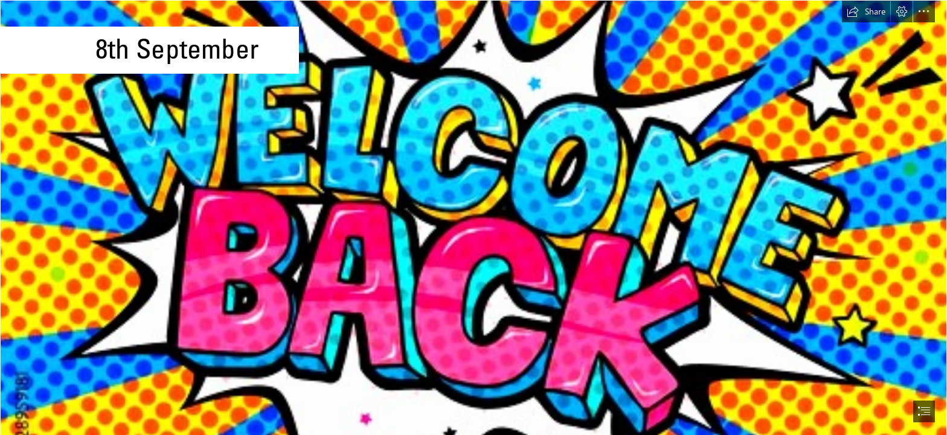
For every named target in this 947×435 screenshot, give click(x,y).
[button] (866, 11)
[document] (473, 217)
